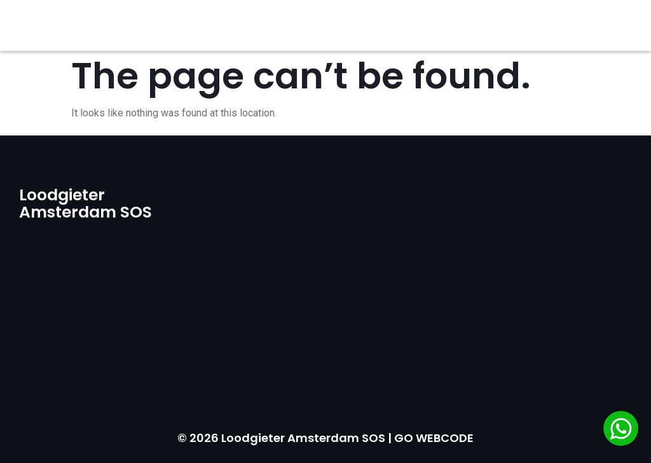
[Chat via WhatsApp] (620, 430)
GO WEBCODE (434, 438)
